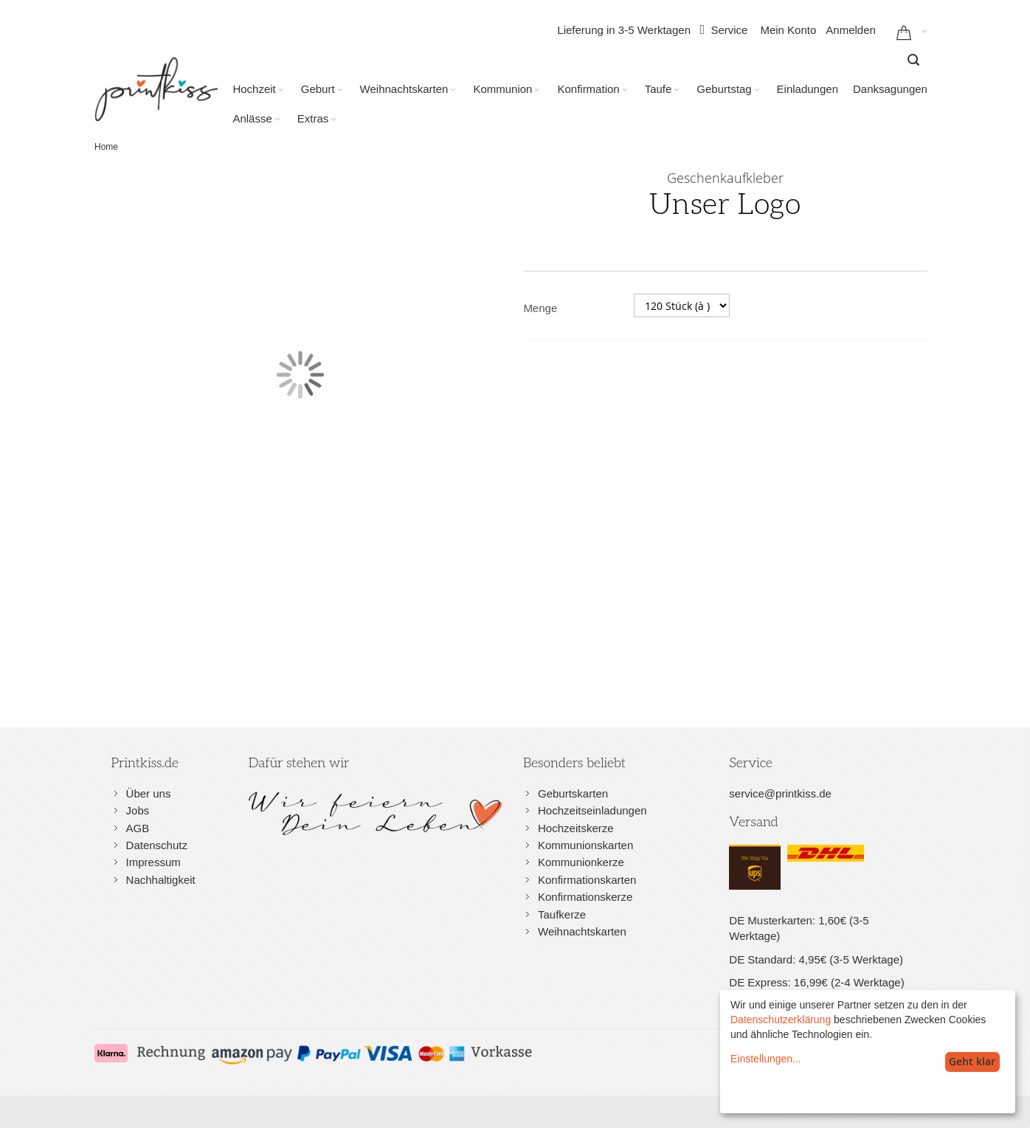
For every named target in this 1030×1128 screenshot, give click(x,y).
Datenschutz (156, 845)
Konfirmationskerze (585, 896)
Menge (540, 308)
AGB (138, 828)
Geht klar (972, 1061)
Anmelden (851, 30)
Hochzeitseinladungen (592, 810)
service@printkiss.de (780, 793)
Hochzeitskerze (576, 828)
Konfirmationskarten (587, 879)
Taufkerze (562, 914)
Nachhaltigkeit (161, 879)
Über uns (148, 793)
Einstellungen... (765, 1059)
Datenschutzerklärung (780, 1019)
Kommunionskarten (585, 845)
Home (106, 147)
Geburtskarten (573, 793)
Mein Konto (788, 30)
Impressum (153, 862)
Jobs (138, 810)
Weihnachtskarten (582, 931)
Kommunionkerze (581, 862)
